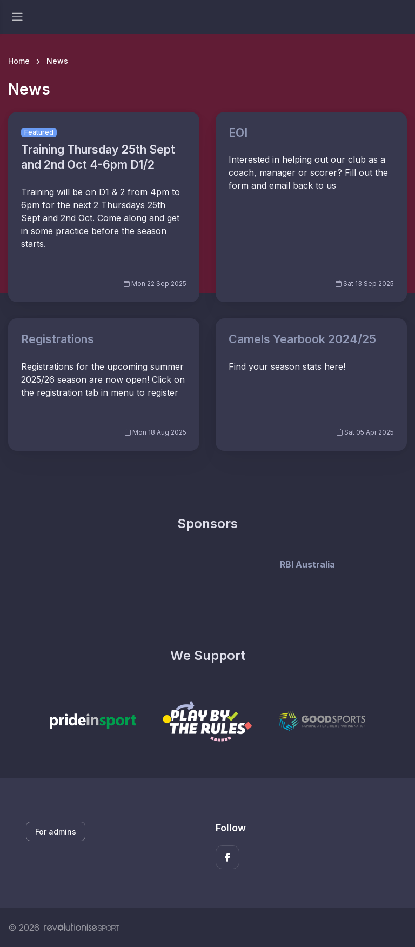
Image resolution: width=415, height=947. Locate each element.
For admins (55, 831)
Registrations (57, 339)
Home (19, 60)
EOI (238, 132)
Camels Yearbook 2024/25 (302, 339)
